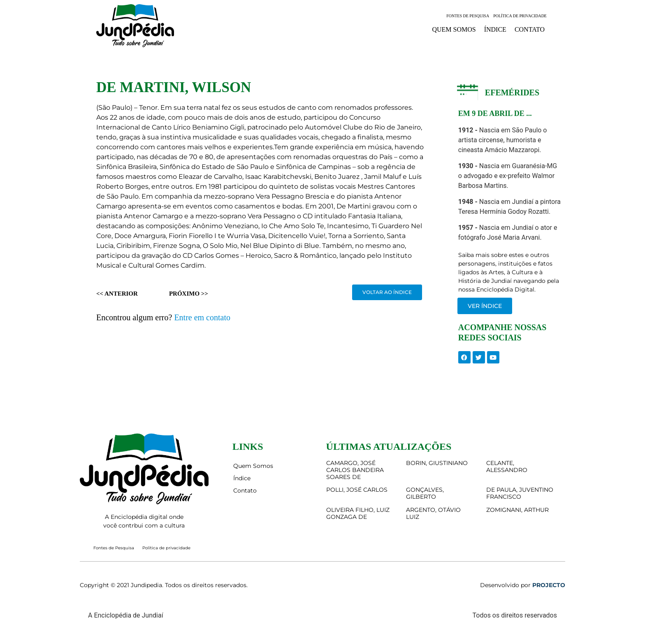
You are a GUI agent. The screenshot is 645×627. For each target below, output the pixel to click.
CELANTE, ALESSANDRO (506, 466)
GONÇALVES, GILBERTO (425, 493)
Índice (495, 29)
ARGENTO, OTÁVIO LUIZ (433, 513)
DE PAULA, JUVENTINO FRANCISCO (519, 493)
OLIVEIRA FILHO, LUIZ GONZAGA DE (358, 513)
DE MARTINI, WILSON (173, 87)
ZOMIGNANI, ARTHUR (517, 510)
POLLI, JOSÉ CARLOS (356, 489)
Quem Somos (454, 29)
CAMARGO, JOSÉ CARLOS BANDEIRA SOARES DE (355, 470)
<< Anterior (117, 293)
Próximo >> (188, 293)
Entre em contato (202, 317)
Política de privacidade (520, 16)
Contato (530, 29)
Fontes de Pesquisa (467, 16)
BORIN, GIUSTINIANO (437, 463)
